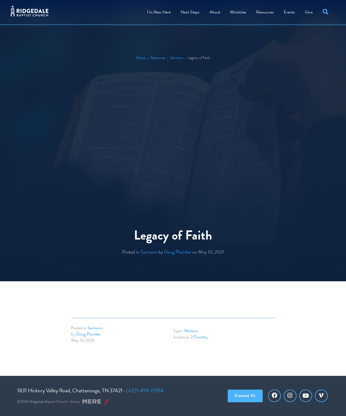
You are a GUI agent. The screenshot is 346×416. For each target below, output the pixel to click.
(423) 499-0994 (145, 390)
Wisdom (191, 331)
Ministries (238, 12)
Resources (265, 12)
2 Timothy (199, 337)
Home (140, 58)
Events (289, 12)
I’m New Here (159, 12)
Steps (190, 12)
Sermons (176, 58)
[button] (326, 12)
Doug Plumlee (177, 251)
